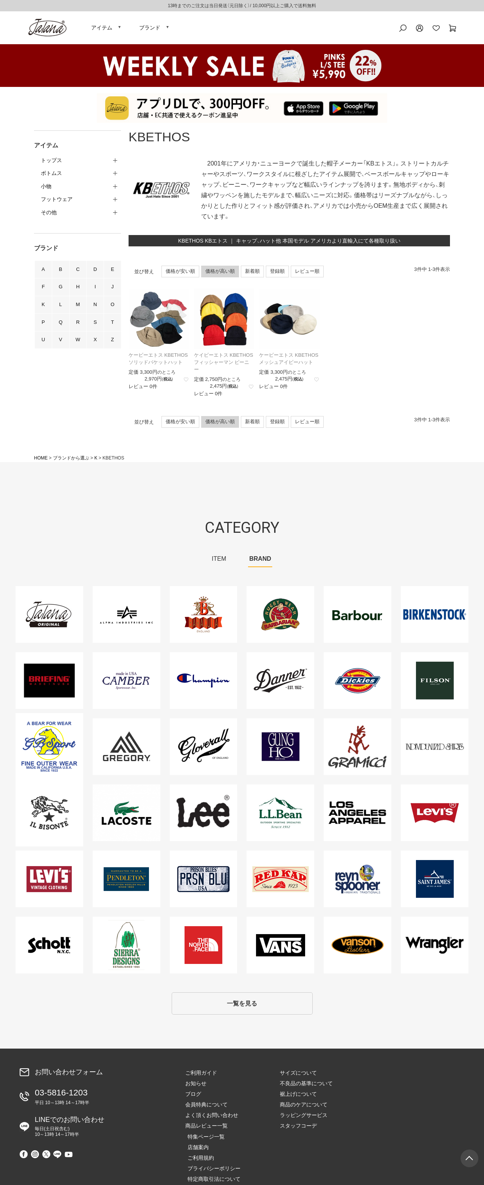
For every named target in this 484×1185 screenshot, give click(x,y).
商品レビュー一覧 (206, 1130)
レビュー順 (307, 273)
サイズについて (298, 1077)
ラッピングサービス (303, 1119)
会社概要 (385, 1130)
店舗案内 (385, 1087)
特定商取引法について (400, 1119)
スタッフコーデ (298, 1130)
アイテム (101, 28)
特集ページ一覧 (392, 1077)
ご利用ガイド (201, 1077)
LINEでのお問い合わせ (69, 1128)
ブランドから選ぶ (71, 460)
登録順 (277, 273)
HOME (41, 460)
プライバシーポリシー (400, 1109)
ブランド (149, 28)
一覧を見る (242, 1006)
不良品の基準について (306, 1087)
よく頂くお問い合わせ (211, 1119)
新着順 (252, 273)
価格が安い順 (180, 273)
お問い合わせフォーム (69, 1076)
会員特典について (206, 1109)
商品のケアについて (303, 1109)
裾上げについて (298, 1098)
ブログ (193, 1098)
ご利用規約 (387, 1098)
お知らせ (195, 1087)
